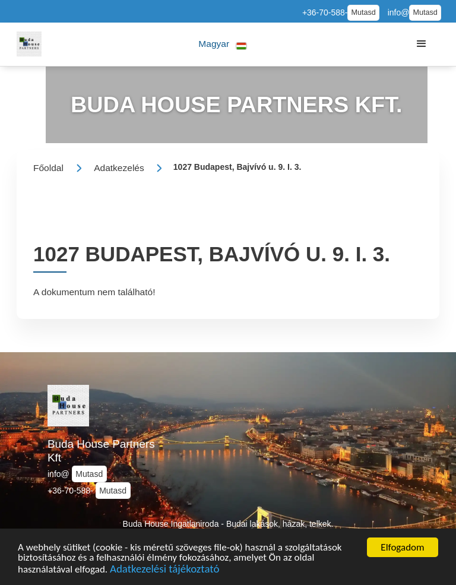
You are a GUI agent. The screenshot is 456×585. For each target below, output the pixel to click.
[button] (223, 44)
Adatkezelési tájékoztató (164, 571)
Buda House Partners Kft (101, 451)
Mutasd (363, 12)
